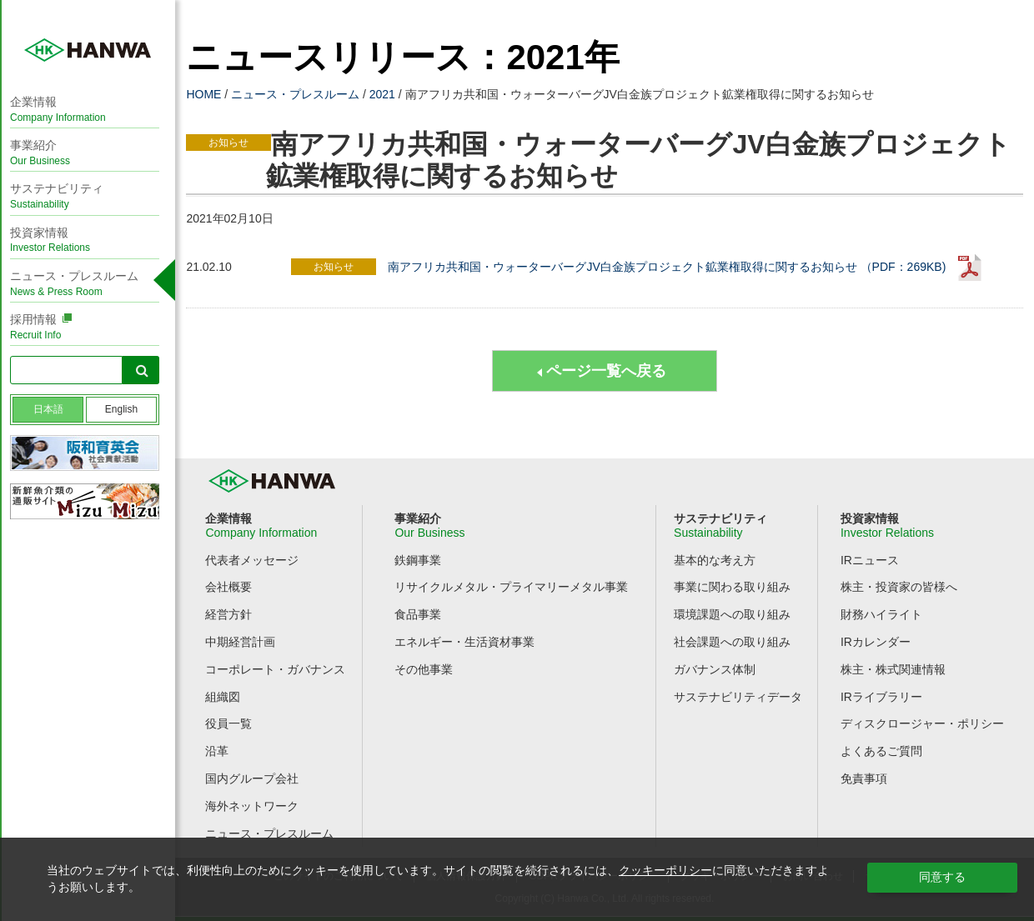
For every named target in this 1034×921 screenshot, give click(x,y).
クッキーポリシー (665, 870)
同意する (942, 876)
